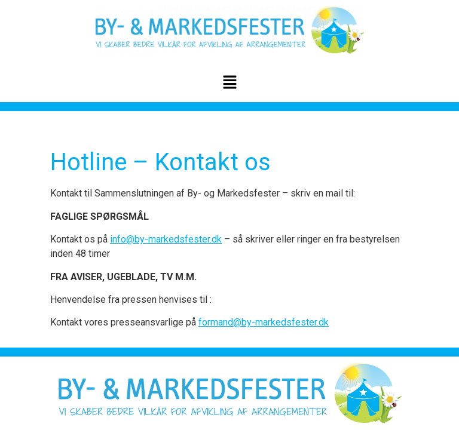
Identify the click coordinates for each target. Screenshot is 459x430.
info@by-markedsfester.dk (166, 239)
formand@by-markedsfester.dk (263, 322)
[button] (229, 83)
